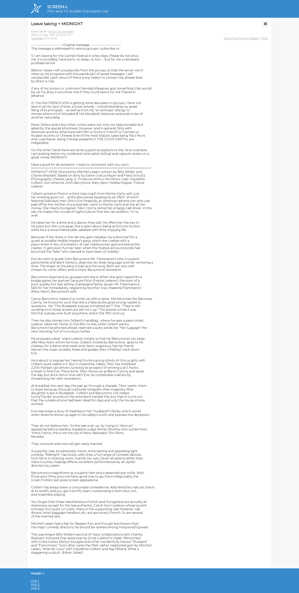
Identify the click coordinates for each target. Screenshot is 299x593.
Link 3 (35, 588)
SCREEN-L (57, 6)
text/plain (37, 38)
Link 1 (35, 581)
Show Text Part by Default (241, 38)
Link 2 (35, 584)
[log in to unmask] (61, 31)
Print (264, 38)
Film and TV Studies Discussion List (77, 11)
